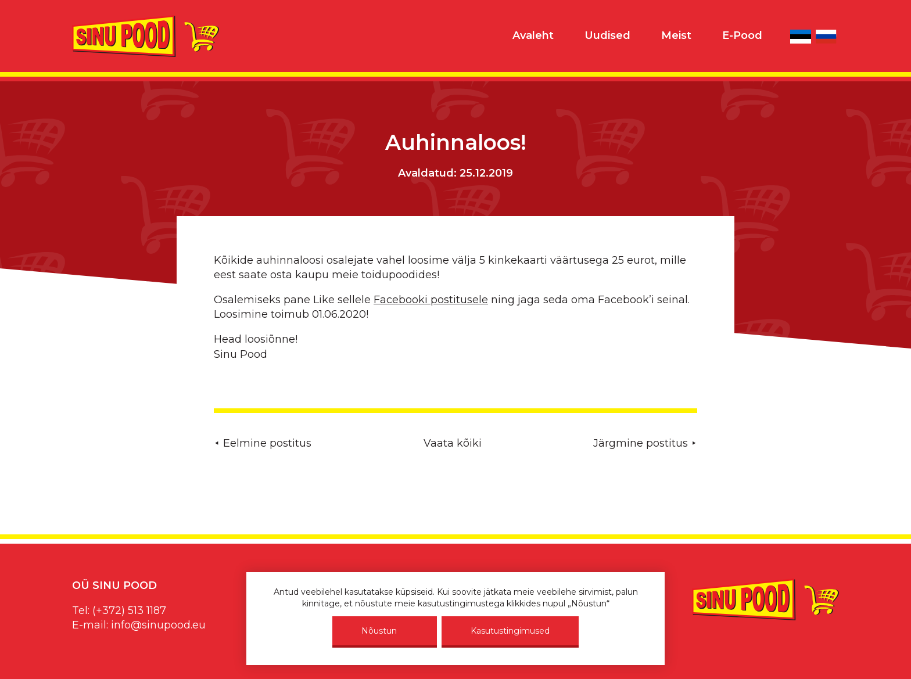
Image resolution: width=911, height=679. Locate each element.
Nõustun (379, 631)
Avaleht (533, 35)
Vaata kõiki (453, 443)
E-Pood (742, 35)
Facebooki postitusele (431, 299)
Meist (676, 35)
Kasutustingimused (510, 631)
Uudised (607, 35)
